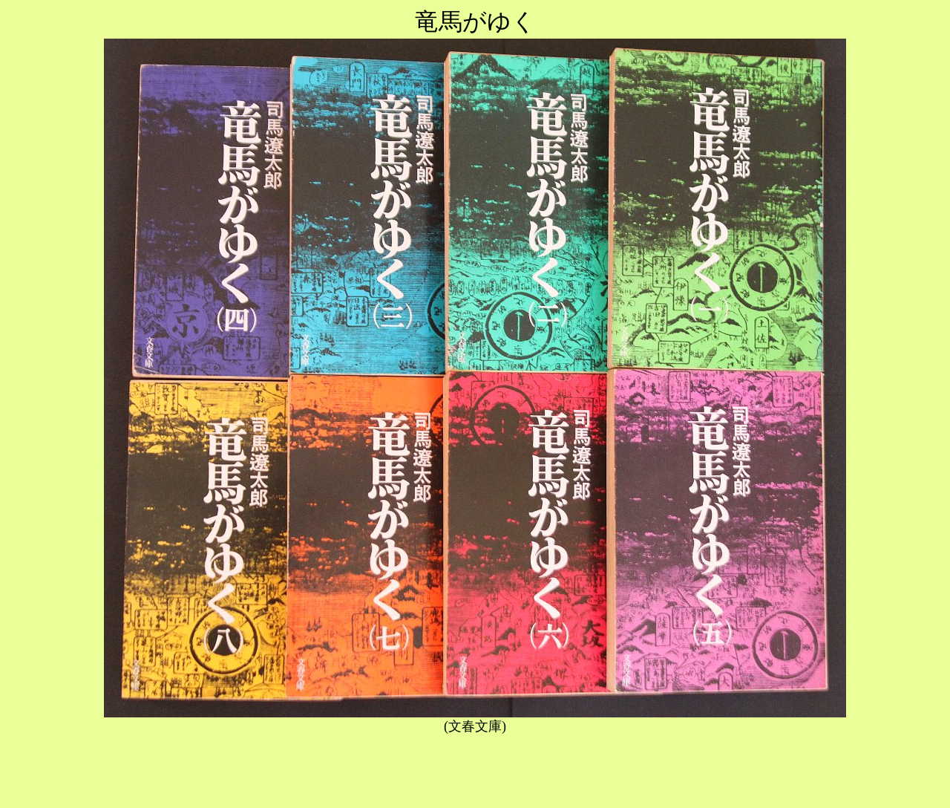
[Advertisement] (475, 768)
